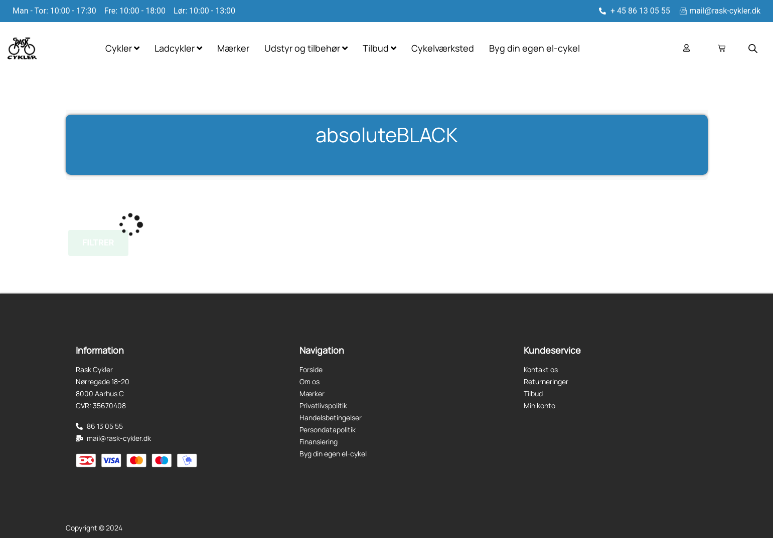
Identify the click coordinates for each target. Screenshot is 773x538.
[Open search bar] (753, 48)
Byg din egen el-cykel (534, 48)
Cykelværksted (442, 48)
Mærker (233, 48)
